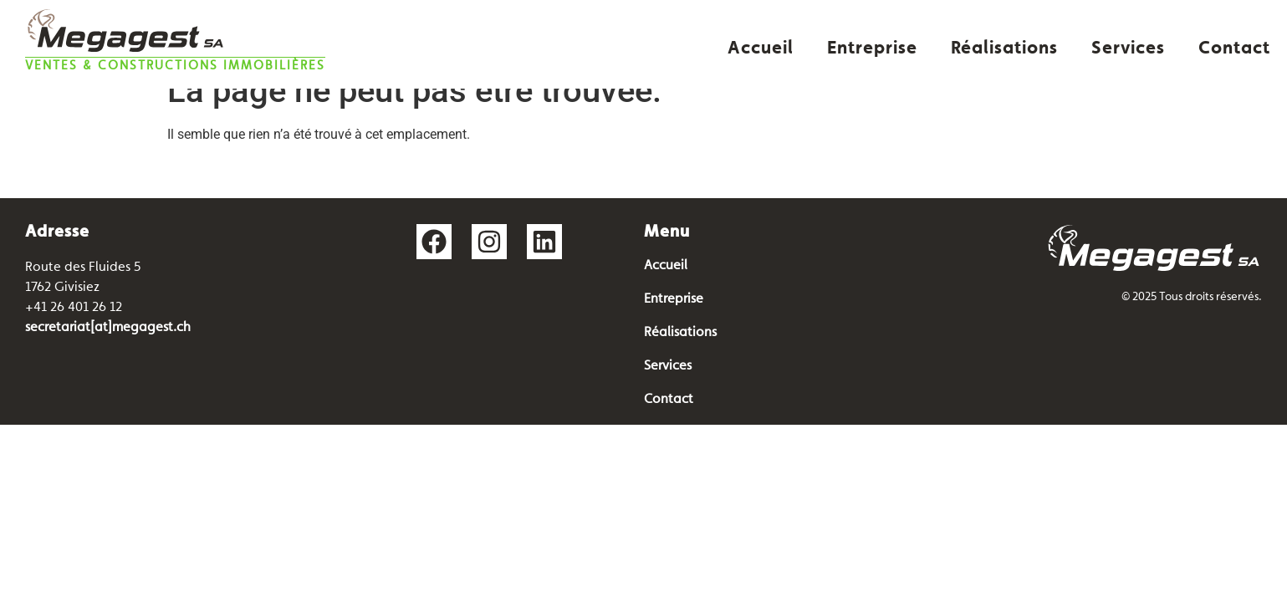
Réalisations (1004, 48)
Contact (1234, 48)
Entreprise (872, 48)
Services (1128, 48)
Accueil (761, 48)
